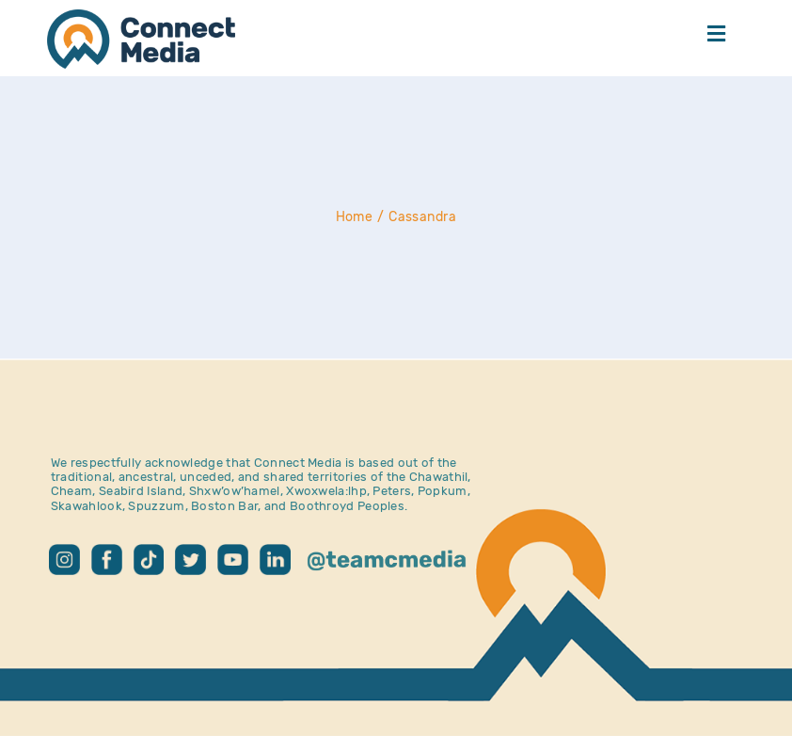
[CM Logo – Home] (141, 19)
